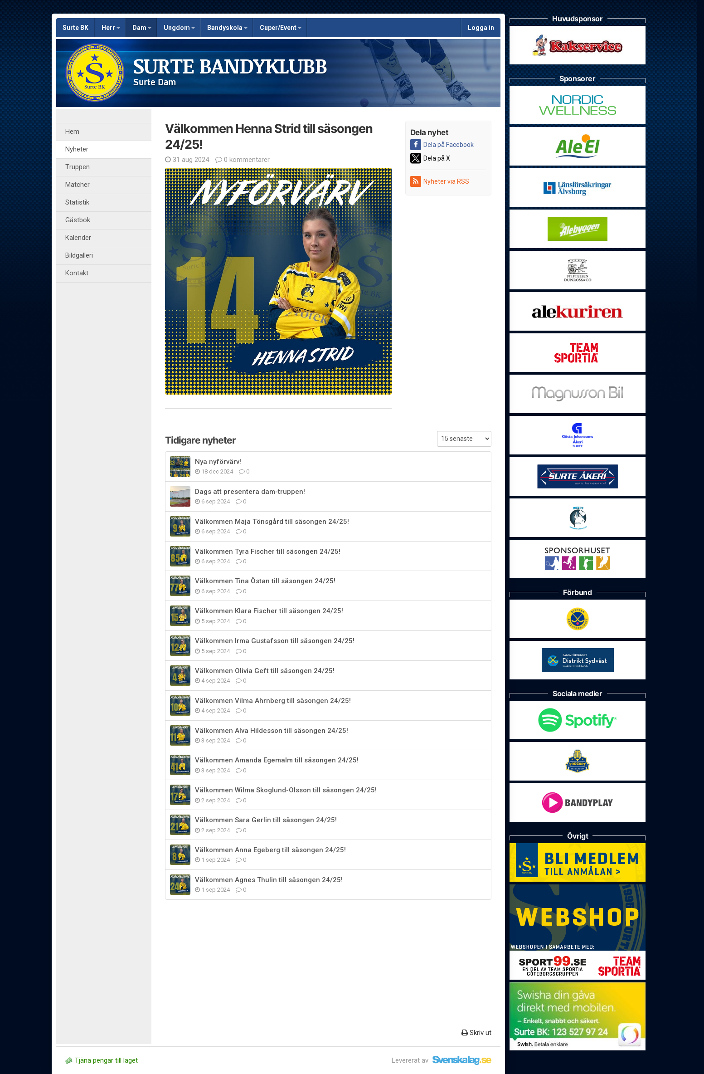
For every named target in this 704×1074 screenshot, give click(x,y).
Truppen (77, 167)
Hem (72, 132)
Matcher (77, 185)
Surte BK (75, 27)
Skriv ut (476, 1033)
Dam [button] (141, 27)
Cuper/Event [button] (280, 27)
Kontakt (76, 273)
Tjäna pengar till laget (101, 1060)
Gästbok (77, 220)
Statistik (77, 202)
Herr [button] (111, 27)
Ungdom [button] (179, 27)
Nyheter (76, 149)
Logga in (481, 27)
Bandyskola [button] (227, 27)
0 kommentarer (242, 160)
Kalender (78, 238)
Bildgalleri (79, 255)
